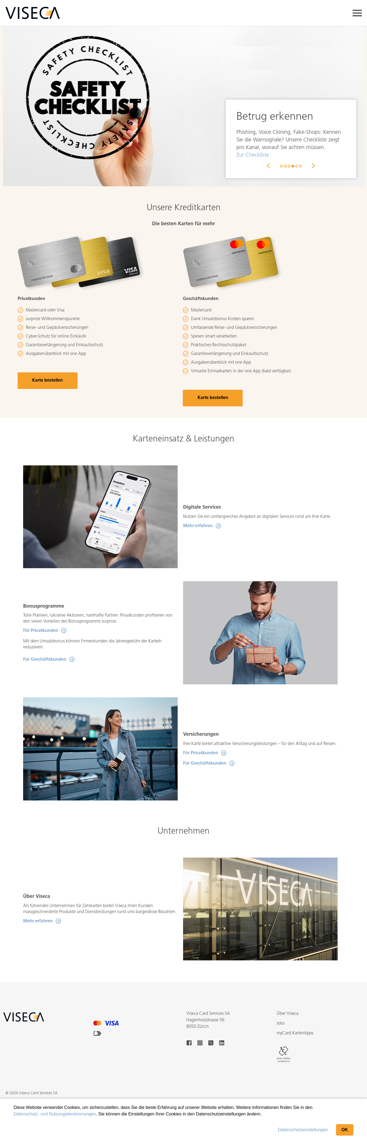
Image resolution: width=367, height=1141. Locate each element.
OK (344, 1129)
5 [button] (296, 166)
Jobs (281, 1023)
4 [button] (292, 166)
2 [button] (285, 166)
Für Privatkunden (40, 631)
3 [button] (289, 166)
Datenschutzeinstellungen (303, 1129)
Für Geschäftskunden (44, 659)
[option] (183, 104)
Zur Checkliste (252, 155)
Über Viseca (287, 1014)
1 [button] (281, 166)
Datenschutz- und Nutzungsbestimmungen (55, 1114)
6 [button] (300, 166)
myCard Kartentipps (295, 1033)
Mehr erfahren (198, 526)
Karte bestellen (47, 380)
